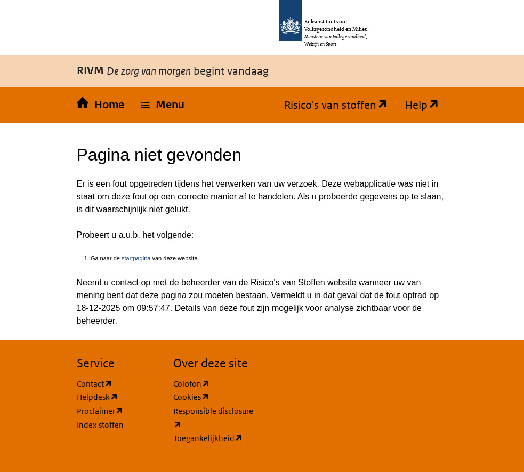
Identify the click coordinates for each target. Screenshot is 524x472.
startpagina (136, 258)
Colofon (191, 384)
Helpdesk (97, 397)
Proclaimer (100, 411)
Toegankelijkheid (208, 438)
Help (418, 105)
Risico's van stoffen (332, 105)
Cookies (191, 397)
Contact (94, 384)
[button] (163, 105)
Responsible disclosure (213, 418)
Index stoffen (100, 425)
